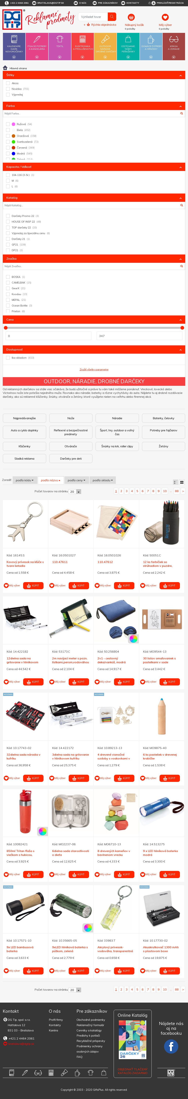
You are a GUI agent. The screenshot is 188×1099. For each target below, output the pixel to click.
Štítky (10, 75)
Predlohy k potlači (88, 1035)
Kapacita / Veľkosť (18, 167)
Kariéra (53, 1030)
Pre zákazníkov (105, 3)
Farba (10, 106)
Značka (11, 258)
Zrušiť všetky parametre (94, 369)
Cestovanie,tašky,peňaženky (128, 46)
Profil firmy (56, 1020)
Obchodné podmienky (91, 1020)
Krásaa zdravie (173, 45)
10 (165, 491)
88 (177, 491)
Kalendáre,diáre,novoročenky (14, 46)
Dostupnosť (14, 349)
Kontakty (130, 3)
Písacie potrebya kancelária (36, 45)
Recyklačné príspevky (91, 1041)
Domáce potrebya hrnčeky (152, 45)
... (171, 491)
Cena (10, 319)
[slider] (6, 328)
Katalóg (11, 197)
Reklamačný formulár (90, 1025)
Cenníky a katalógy (89, 1030)
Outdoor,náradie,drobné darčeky (106, 46)
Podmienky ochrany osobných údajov (90, 1048)
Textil (59, 44)
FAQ (79, 1057)
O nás (79, 3)
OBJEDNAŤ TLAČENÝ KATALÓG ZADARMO (132, 1071)
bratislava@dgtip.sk (48, 3)
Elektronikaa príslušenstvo (83, 45)
